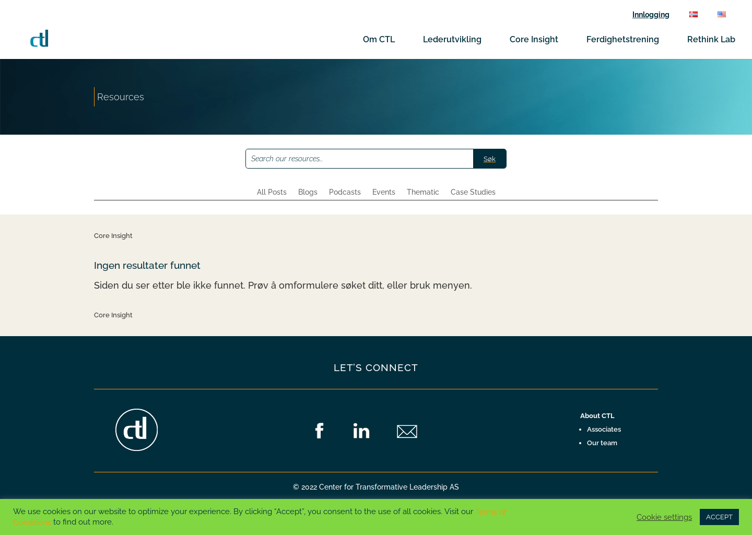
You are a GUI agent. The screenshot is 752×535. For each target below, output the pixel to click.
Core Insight (534, 40)
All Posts (272, 192)
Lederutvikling (452, 40)
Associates (604, 429)
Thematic (423, 192)
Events (383, 192)
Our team (602, 443)
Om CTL (379, 40)
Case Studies (473, 192)
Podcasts (345, 192)
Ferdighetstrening (622, 40)
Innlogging (650, 15)
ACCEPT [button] (719, 517)
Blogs (308, 192)
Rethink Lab (711, 40)
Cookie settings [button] (664, 517)
